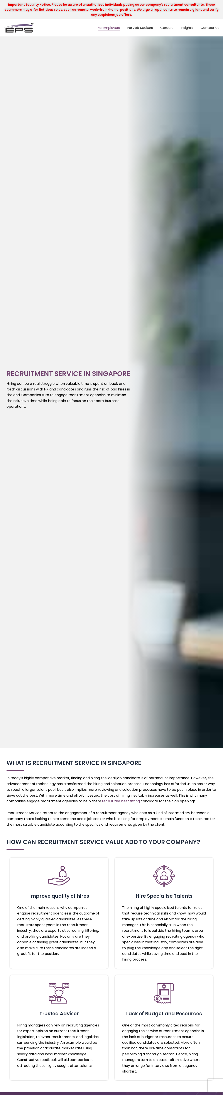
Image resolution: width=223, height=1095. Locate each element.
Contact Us (210, 27)
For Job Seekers (140, 27)
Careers (166, 27)
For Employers (109, 27)
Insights (187, 27)
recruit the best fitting (121, 801)
